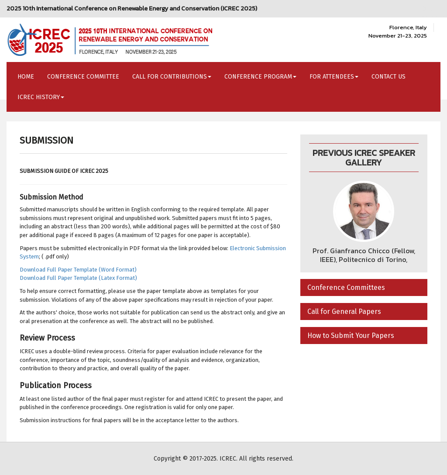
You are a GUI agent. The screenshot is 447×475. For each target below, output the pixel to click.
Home (25, 76)
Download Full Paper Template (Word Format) (78, 269)
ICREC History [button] (40, 97)
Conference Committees (346, 287)
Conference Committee (83, 76)
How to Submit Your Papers (350, 335)
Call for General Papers (344, 311)
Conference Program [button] (260, 76)
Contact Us (388, 76)
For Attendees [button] (333, 76)
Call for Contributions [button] (171, 76)
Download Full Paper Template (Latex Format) (78, 278)
